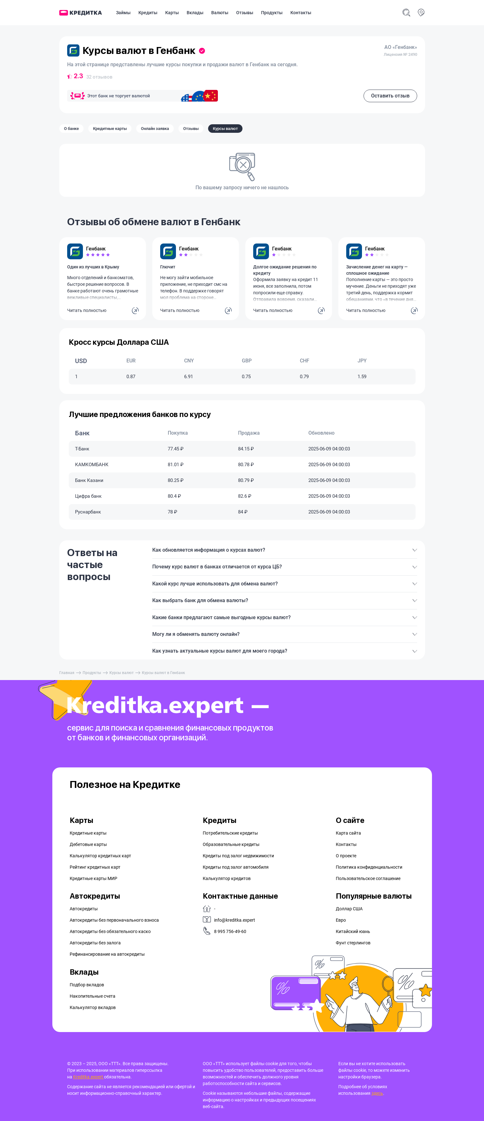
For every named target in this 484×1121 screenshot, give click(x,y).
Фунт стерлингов (353, 942)
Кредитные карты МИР (93, 878)
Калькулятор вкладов (93, 1007)
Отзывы (244, 12)
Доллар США (349, 908)
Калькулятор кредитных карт (100, 855)
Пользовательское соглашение (368, 878)
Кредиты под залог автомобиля (236, 867)
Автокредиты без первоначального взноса (114, 920)
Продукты (272, 12)
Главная (66, 673)
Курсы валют (121, 673)
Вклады (195, 12)
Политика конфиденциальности (369, 867)
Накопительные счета (92, 996)
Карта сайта (348, 833)
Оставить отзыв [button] (390, 96)
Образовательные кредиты (231, 844)
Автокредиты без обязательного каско (110, 931)
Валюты (219, 12)
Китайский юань (353, 931)
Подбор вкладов (87, 984)
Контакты (300, 12)
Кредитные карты (88, 833)
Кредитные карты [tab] (110, 128)
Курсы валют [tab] (225, 128)
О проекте (346, 855)
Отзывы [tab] (191, 128)
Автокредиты (84, 908)
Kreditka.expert (88, 1076)
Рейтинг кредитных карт (95, 867)
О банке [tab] (71, 128)
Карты (172, 12)
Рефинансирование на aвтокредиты (107, 954)
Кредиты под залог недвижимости (238, 855)
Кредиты (147, 12)
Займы (123, 12)
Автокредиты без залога (95, 942)
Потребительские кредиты (230, 833)
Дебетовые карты (88, 844)
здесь (377, 1093)
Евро (341, 920)
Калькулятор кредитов (227, 878)
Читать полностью (86, 310)
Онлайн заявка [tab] (155, 128)
